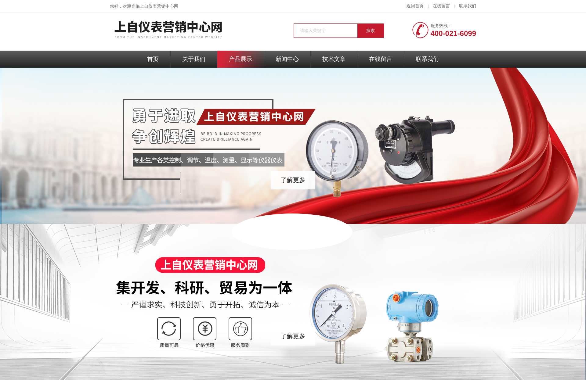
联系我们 (467, 6)
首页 (153, 59)
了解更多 (293, 180)
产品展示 (240, 59)
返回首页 (415, 6)
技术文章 (333, 59)
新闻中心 (287, 59)
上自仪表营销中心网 (159, 6)
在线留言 (441, 6)
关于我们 (193, 59)
